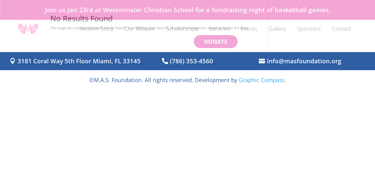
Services (219, 28)
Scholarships (182, 28)
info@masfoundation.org (304, 61)
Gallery (277, 28)
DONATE (215, 41)
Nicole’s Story (96, 28)
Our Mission (140, 28)
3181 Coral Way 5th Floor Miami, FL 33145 (79, 61)
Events (249, 28)
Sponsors (309, 28)
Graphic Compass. (262, 80)
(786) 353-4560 (191, 61)
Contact (341, 28)
